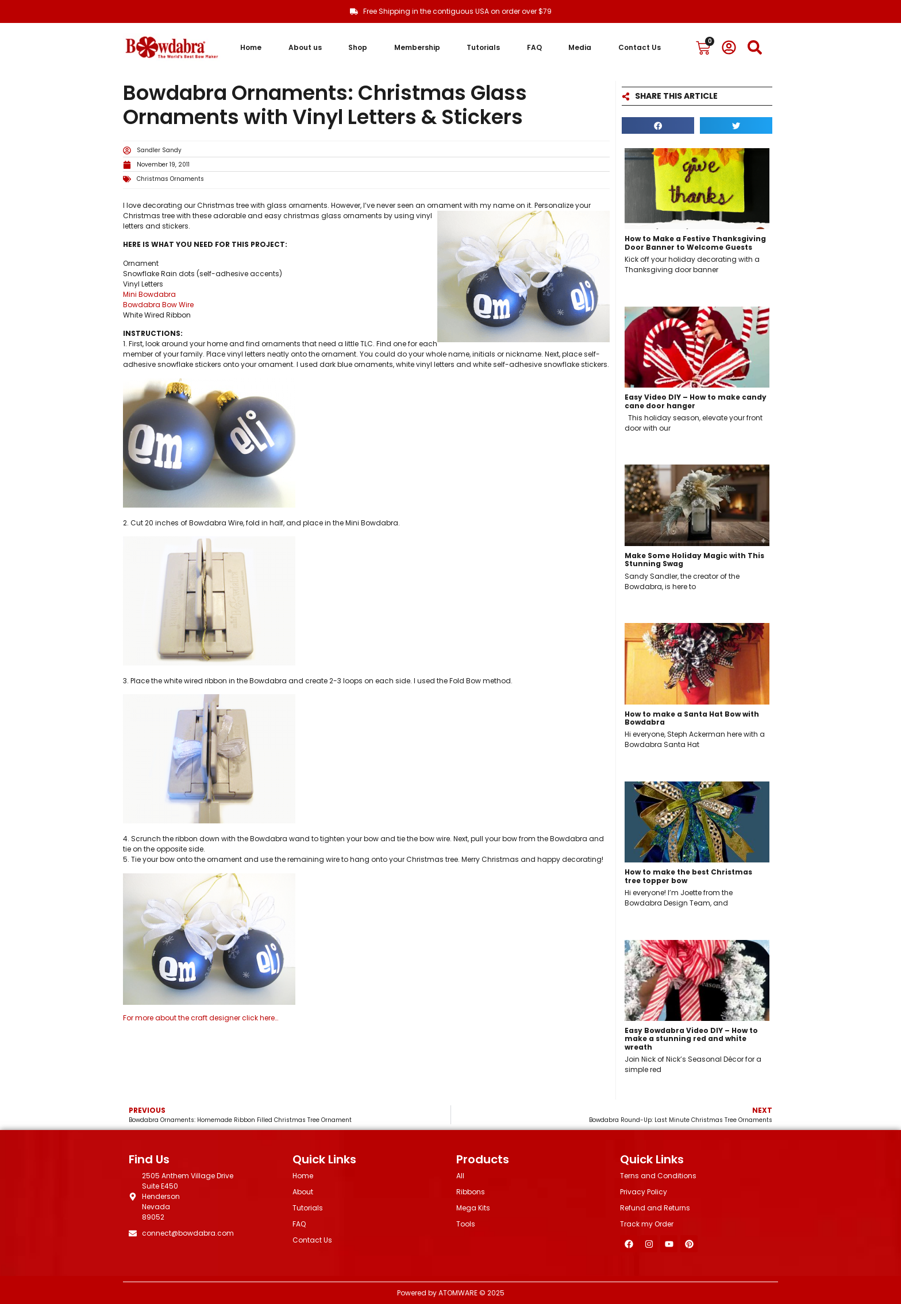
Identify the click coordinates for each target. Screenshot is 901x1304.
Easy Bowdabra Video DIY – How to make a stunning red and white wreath (691, 1039)
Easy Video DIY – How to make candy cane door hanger (696, 401)
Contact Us (639, 47)
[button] (658, 125)
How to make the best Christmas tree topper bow (688, 876)
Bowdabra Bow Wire (158, 304)
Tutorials (483, 47)
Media (579, 47)
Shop (357, 47)
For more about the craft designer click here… (200, 1018)
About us (305, 47)
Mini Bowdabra (149, 294)
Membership (417, 47)
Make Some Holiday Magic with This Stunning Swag (694, 559)
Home (250, 47)
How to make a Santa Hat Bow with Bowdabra (692, 718)
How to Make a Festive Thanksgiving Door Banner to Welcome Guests (695, 242)
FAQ (534, 47)
